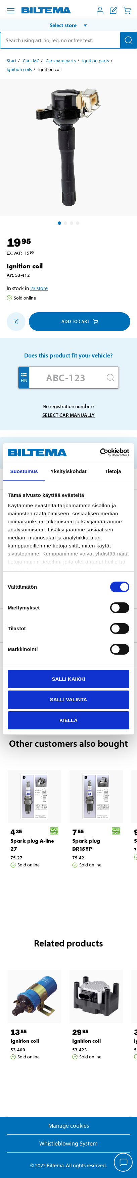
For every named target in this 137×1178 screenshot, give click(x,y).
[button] (68, 25)
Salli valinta (68, 699)
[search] (68, 40)
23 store (39, 288)
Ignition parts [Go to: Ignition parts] (95, 61)
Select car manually (68, 415)
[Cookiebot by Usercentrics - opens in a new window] (100, 452)
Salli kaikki (68, 678)
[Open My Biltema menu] (100, 10)
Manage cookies (68, 1125)
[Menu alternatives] (10, 10)
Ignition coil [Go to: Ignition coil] (24, 1040)
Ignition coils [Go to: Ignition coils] (19, 69)
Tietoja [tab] (113, 471)
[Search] (128, 40)
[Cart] (127, 10)
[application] (123, 1163)
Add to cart (79, 321)
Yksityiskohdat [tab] (68, 471)
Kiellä (68, 720)
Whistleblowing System (68, 1143)
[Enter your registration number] (65, 377)
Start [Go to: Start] (11, 61)
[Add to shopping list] (16, 321)
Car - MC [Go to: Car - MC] (31, 61)
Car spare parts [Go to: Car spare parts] (61, 61)
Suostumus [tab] (24, 471)
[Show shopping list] (113, 10)
